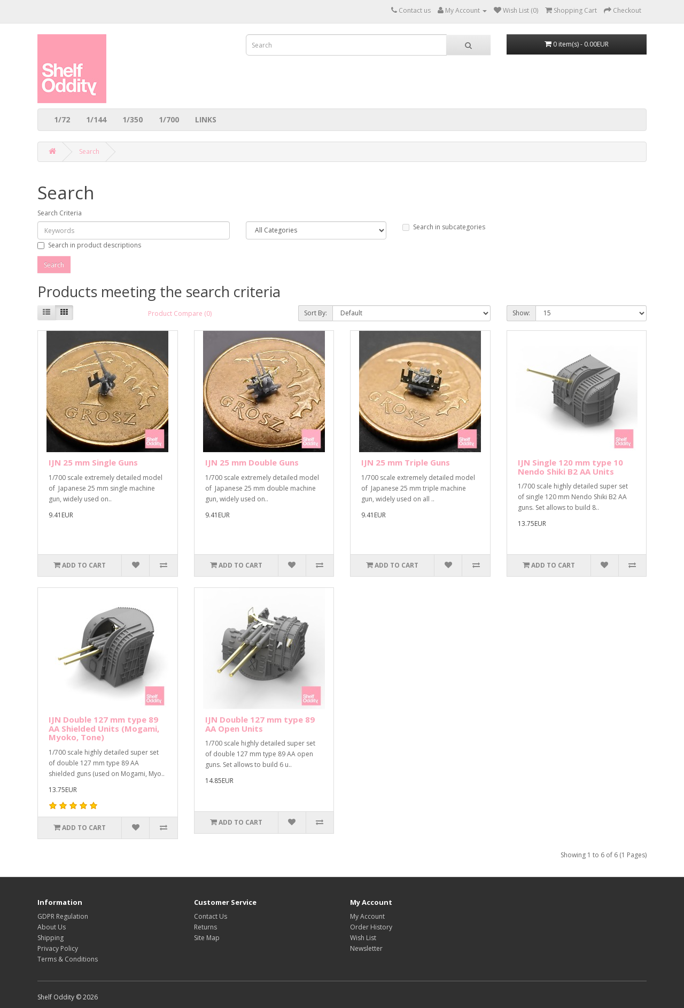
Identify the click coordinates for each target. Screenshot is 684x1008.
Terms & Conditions (67, 959)
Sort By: (315, 312)
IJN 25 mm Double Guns (252, 462)
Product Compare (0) (180, 313)
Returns (205, 927)
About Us (51, 927)
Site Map (207, 937)
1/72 (62, 119)
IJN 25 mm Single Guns (93, 462)
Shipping (50, 937)
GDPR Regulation (62, 916)
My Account (367, 916)
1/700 (169, 119)
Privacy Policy (57, 948)
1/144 (96, 119)
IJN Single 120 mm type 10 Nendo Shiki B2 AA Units (570, 467)
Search (89, 151)
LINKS (205, 119)
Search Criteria (59, 213)
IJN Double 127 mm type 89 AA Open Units (260, 724)
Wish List (363, 937)
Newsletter (366, 948)
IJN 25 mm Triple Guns (405, 462)
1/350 (132, 119)
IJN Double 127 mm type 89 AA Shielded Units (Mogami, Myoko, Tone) (104, 728)
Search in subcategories (443, 226)
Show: (521, 312)
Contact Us (210, 916)
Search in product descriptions (89, 245)
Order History (371, 927)
